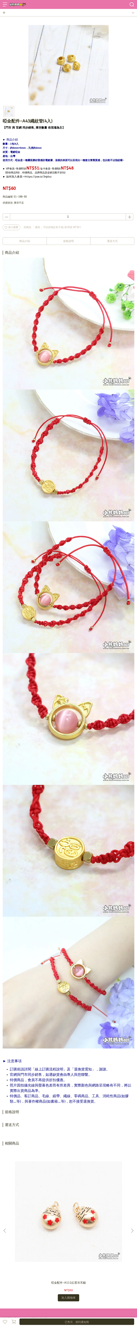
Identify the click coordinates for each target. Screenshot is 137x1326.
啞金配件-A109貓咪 (68, 1199)
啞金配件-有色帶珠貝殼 (110, 1199)
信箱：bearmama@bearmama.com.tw (25, 1256)
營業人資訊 (70, 1281)
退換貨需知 (44, 1281)
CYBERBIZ (86, 1312)
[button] (132, 1189)
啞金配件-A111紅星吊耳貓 (27, 1201)
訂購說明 (31, 1281)
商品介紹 (24, 241)
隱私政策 (57, 1281)
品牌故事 (8, 1281)
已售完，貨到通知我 (77, 1322)
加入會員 (19, 1281)
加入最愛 (11, 227)
